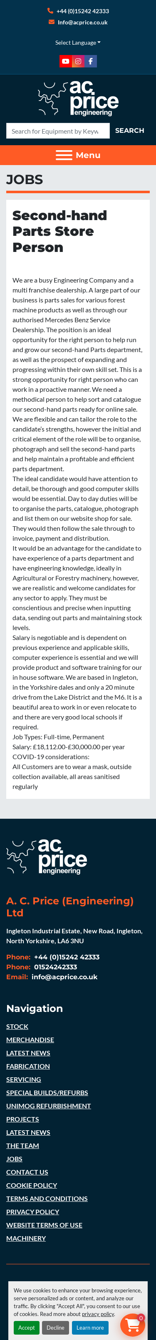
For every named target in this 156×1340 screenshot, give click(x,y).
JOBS (14, 1159)
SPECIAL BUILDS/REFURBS (47, 1092)
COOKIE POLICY (31, 1185)
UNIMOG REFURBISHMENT (48, 1106)
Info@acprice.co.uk (83, 22)
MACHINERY (26, 1238)
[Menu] (64, 155)
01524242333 (54, 967)
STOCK (17, 1026)
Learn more (90, 1327)
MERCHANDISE (30, 1039)
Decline (55, 1327)
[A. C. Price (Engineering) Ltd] (46, 856)
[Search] (58, 131)
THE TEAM (22, 1145)
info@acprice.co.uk (64, 977)
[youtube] (65, 61)
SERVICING (23, 1079)
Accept (26, 1327)
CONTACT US (27, 1172)
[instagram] (78, 61)
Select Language (75, 42)
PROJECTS (22, 1119)
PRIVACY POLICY (32, 1211)
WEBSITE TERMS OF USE (44, 1225)
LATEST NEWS (28, 1053)
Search (129, 130)
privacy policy (98, 1314)
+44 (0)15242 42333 (83, 10)
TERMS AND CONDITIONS (47, 1198)
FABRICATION (28, 1066)
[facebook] (90, 61)
